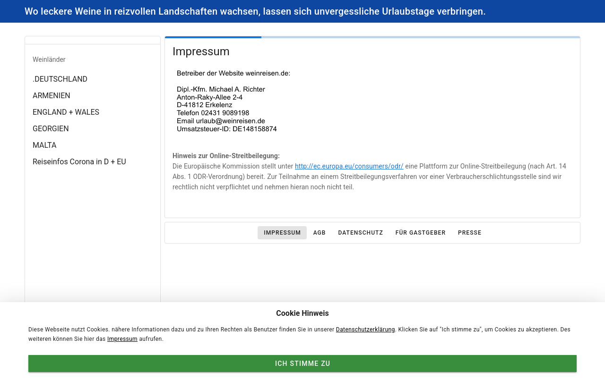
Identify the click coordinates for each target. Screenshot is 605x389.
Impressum (122, 339)
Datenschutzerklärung (365, 329)
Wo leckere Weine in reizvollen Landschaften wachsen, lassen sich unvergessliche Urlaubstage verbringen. (255, 11)
